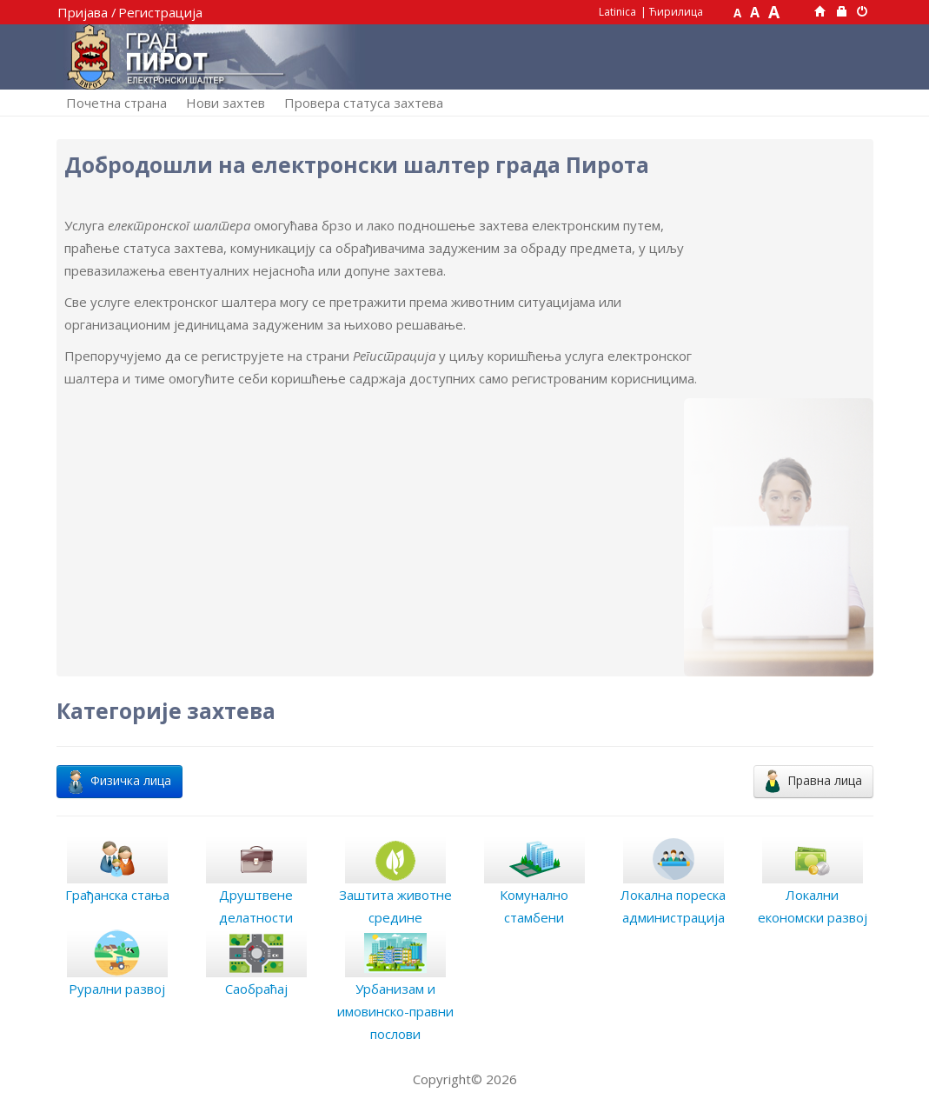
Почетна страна (116, 102)
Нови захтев (225, 102)
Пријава (82, 12)
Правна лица (813, 780)
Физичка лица (119, 780)
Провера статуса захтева (363, 102)
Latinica (617, 11)
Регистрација (160, 12)
